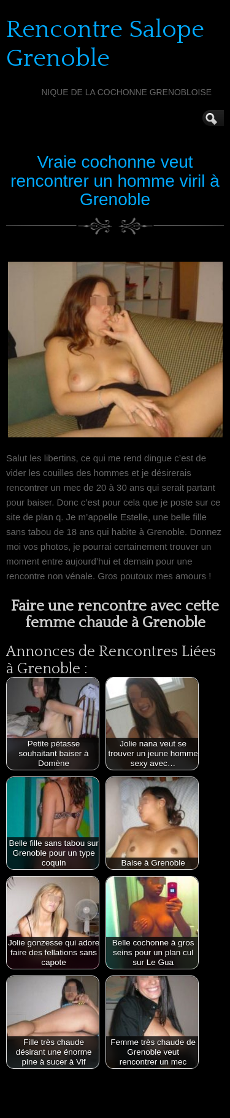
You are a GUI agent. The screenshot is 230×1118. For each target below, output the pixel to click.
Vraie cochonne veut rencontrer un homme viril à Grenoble (115, 180)
